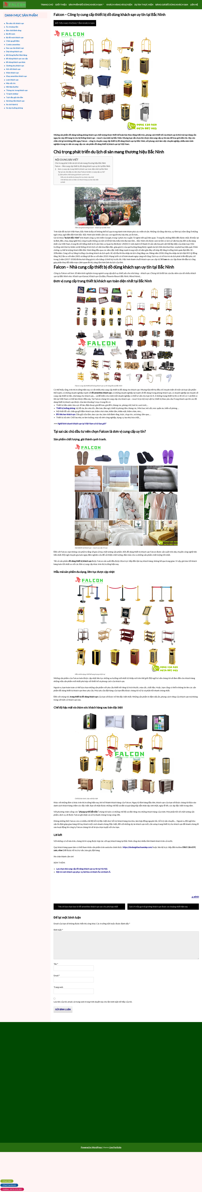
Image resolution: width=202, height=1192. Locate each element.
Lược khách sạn (10, 80)
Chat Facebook (9, 1185)
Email (57, 990)
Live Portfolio (115, 1165)
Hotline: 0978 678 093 (12, 1189)
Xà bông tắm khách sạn (13, 101)
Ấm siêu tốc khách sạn (13, 23)
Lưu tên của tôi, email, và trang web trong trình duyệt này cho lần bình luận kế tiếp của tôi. (93, 1016)
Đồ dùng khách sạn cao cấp (15, 58)
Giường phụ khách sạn (13, 66)
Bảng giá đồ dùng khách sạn (171, 4)
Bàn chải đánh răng (11, 30)
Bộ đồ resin (8, 34)
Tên (56, 978)
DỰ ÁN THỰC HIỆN (143, 4)
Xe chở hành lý (10, 104)
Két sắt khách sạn (11, 69)
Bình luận (58, 944)
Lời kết (63, 190)
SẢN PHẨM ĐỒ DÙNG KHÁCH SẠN (85, 4)
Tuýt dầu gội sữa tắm (12, 97)
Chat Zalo (7, 1181)
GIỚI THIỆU (61, 4)
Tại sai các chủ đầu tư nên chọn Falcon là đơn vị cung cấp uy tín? (81, 180)
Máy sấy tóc (9, 83)
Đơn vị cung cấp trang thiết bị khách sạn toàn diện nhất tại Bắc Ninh (83, 177)
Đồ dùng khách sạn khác (13, 62)
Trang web (58, 1001)
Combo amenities (11, 44)
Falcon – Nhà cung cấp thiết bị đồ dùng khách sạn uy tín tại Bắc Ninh (82, 174)
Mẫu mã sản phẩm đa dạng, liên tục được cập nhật (77, 185)
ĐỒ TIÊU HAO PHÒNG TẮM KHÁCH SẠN (75, 31)
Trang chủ (47, 4)
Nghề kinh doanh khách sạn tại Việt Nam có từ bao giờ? (81, 431)
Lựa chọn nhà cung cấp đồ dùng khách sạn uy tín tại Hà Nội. (82, 876)
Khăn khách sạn (10, 73)
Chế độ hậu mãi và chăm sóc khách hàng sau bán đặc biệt (79, 187)
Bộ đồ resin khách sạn (12, 37)
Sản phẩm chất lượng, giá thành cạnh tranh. (75, 182)
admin (196, 907)
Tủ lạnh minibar (10, 94)
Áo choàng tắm (10, 27)
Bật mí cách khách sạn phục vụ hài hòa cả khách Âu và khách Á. (83, 879)
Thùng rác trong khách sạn (15, 90)
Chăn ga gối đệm (10, 41)
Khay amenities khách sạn (14, 76)
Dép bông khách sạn (12, 51)
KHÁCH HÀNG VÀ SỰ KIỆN (119, 4)
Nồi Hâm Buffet (10, 87)
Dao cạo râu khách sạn (13, 48)
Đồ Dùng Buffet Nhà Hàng (14, 55)
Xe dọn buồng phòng (12, 108)
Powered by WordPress (91, 1165)
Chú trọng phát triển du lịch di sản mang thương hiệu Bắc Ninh (80, 171)
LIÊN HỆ (194, 4)
